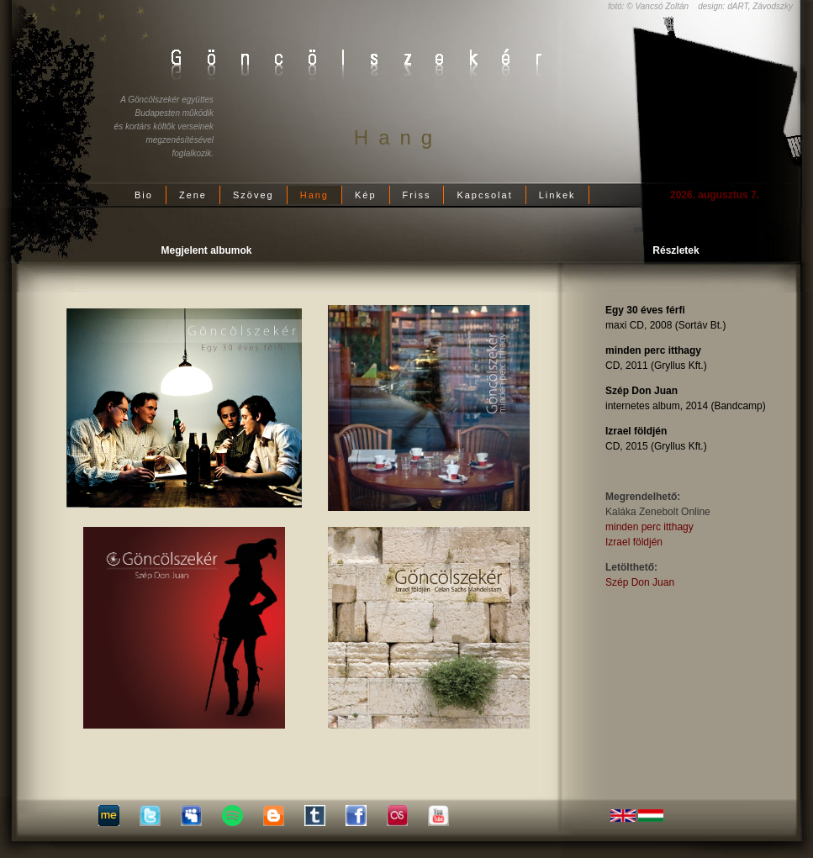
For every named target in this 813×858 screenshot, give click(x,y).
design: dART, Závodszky (745, 6)
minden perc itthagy (649, 527)
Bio (144, 195)
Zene (193, 195)
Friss (417, 195)
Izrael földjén (634, 542)
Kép (366, 195)
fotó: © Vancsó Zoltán (648, 6)
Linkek (557, 195)
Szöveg (253, 195)
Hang (314, 195)
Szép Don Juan (639, 582)
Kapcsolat (484, 195)
